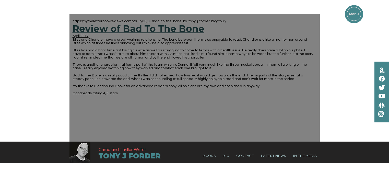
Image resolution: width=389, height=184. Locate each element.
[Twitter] (382, 87)
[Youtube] (382, 96)
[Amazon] (382, 70)
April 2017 (81, 36)
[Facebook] (382, 79)
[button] (354, 14)
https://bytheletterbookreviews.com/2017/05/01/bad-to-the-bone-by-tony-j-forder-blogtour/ (149, 21)
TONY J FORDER (130, 156)
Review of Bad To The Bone (138, 28)
